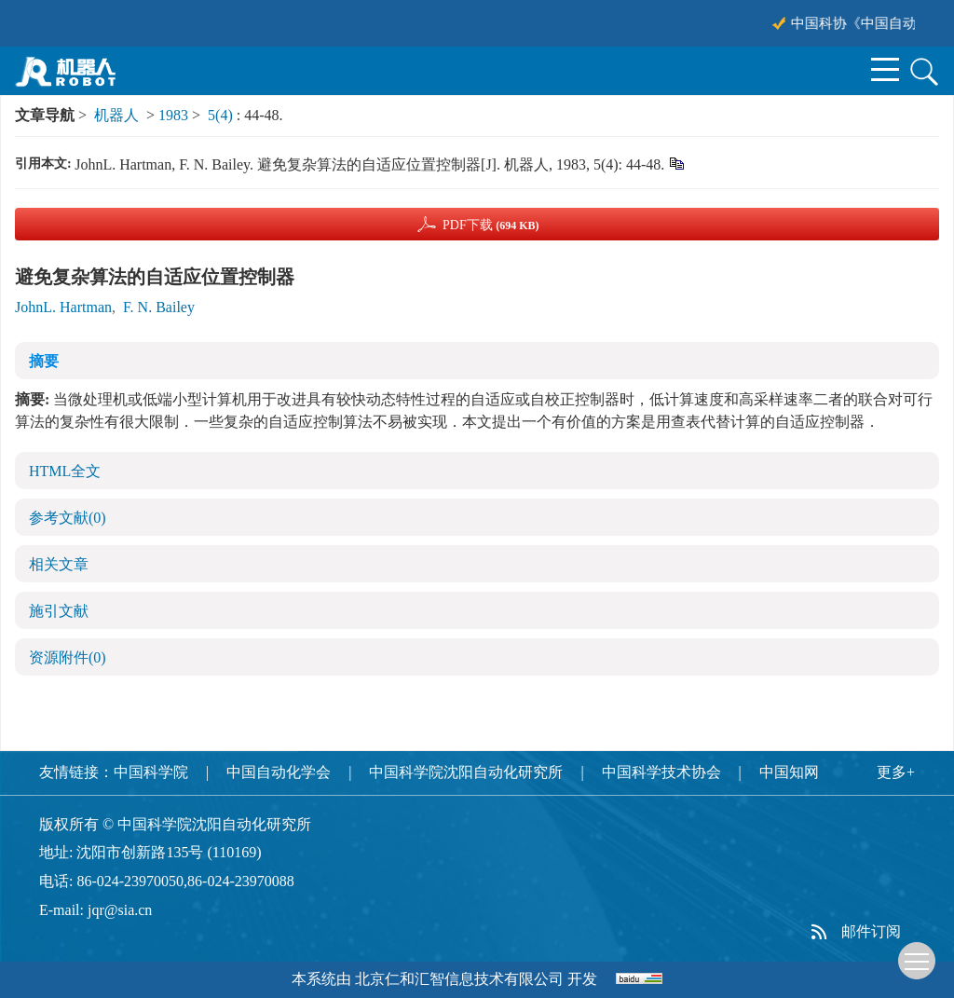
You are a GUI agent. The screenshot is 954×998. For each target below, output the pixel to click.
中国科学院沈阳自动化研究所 (466, 772)
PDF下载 (491, 225)
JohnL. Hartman (63, 307)
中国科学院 (151, 772)
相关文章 (59, 564)
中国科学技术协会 (661, 772)
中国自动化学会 (278, 772)
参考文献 (67, 518)
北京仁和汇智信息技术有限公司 (459, 979)
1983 (173, 115)
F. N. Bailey (159, 307)
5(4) (222, 115)
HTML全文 (65, 471)
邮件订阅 (871, 931)
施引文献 (59, 611)
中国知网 (789, 772)
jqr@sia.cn (120, 910)
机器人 (116, 115)
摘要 (44, 361)
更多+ (896, 772)
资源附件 (67, 657)
